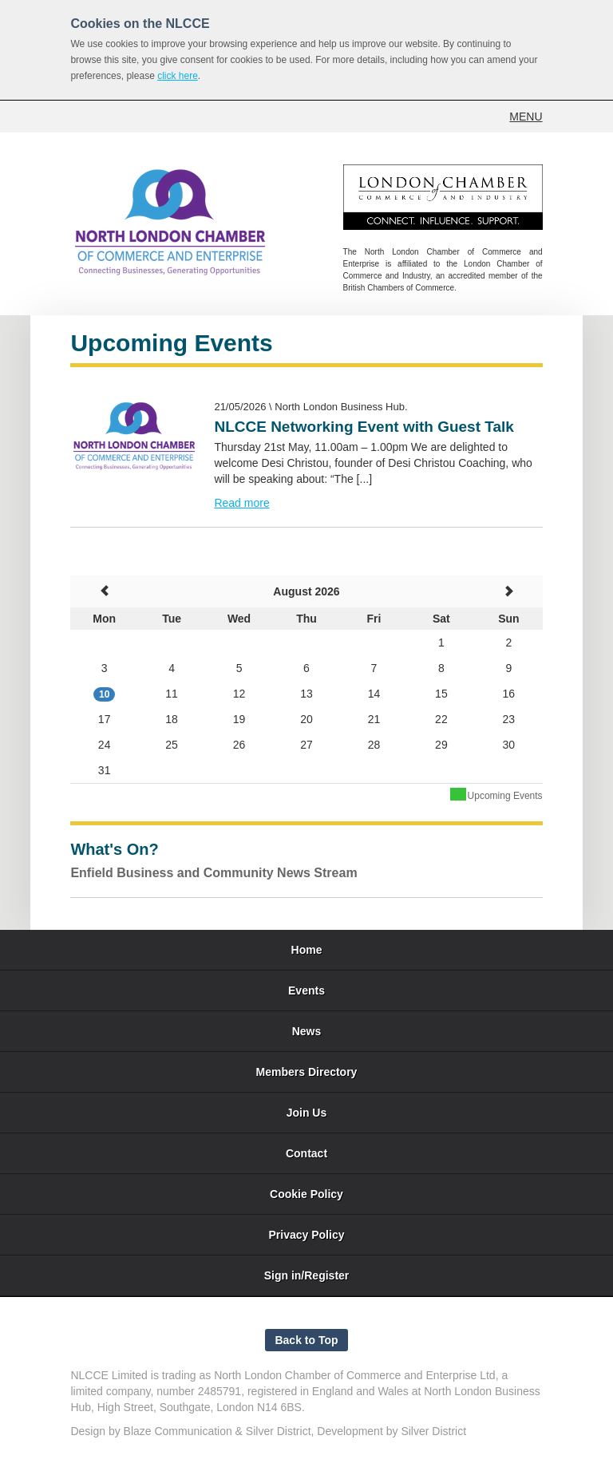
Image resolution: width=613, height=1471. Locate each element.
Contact (306, 1153)
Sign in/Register (307, 1275)
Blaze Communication (178, 1431)
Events (306, 990)
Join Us (307, 1112)
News (307, 1031)
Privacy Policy (307, 1234)
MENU (525, 116)
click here (177, 75)
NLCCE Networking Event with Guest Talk (363, 426)
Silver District (278, 1431)
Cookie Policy (306, 1194)
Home (306, 949)
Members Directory (307, 1072)
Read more (241, 502)
